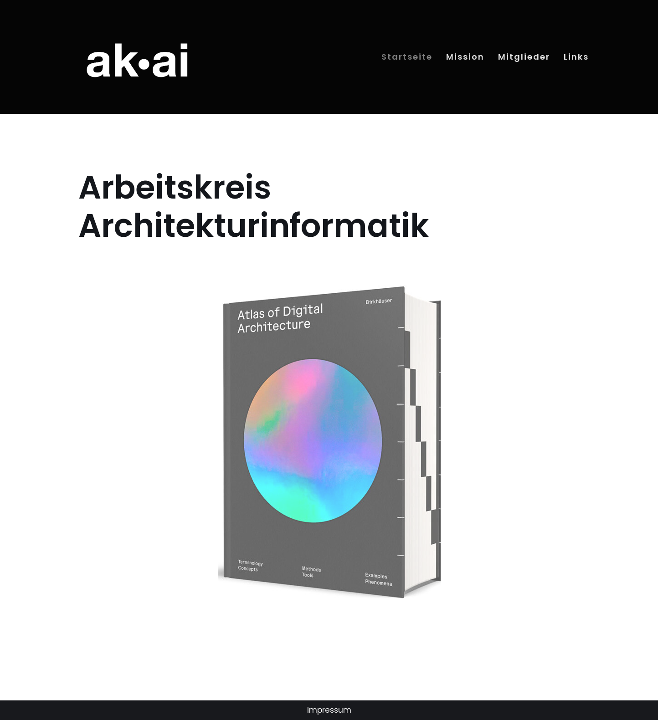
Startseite (406, 56)
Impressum (329, 710)
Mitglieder (524, 56)
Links (576, 56)
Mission (465, 56)
